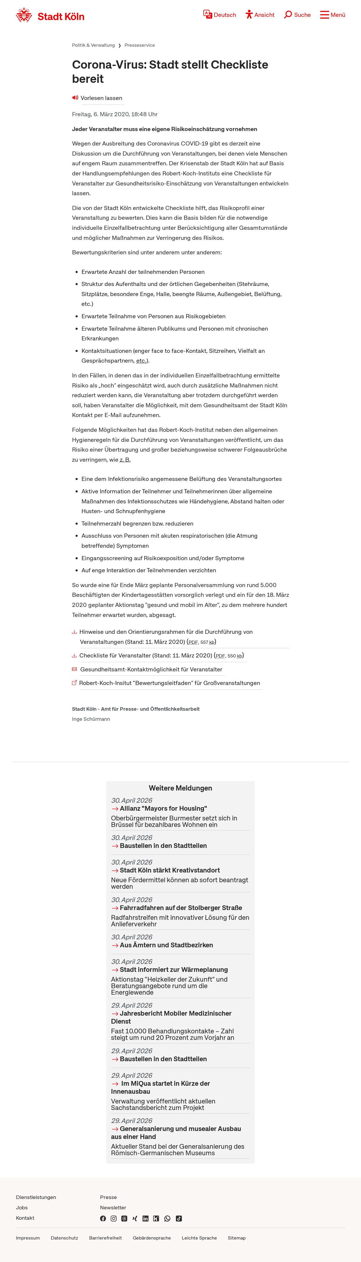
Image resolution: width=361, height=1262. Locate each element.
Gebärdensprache (152, 1238)
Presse (108, 1197)
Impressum (28, 1238)
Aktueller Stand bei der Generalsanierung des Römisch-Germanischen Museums (180, 1136)
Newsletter (113, 1207)
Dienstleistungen (36, 1197)
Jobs (22, 1207)
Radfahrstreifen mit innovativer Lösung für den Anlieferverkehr (180, 911)
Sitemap (237, 1238)
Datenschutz (64, 1238)
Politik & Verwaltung (93, 45)
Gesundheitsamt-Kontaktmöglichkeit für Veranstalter (151, 669)
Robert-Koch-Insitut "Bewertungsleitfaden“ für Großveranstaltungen (170, 683)
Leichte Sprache (199, 1238)
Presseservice (140, 45)
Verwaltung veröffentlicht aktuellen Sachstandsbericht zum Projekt (180, 1091)
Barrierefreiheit (105, 1238)
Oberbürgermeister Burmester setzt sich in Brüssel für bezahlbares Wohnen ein (180, 812)
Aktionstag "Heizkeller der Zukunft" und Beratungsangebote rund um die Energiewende (180, 977)
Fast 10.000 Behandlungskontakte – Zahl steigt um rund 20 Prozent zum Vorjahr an (180, 1021)
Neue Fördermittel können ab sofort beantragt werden (180, 874)
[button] (332, 14)
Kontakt (25, 1217)
